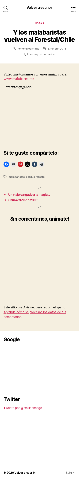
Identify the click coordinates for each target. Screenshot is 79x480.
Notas (39, 23)
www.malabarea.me (19, 79)
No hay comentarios (41, 54)
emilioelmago (30, 48)
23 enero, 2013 (56, 48)
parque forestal (35, 176)
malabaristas (16, 176)
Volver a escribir (39, 7)
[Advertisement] (30, 368)
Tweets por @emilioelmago (23, 408)
